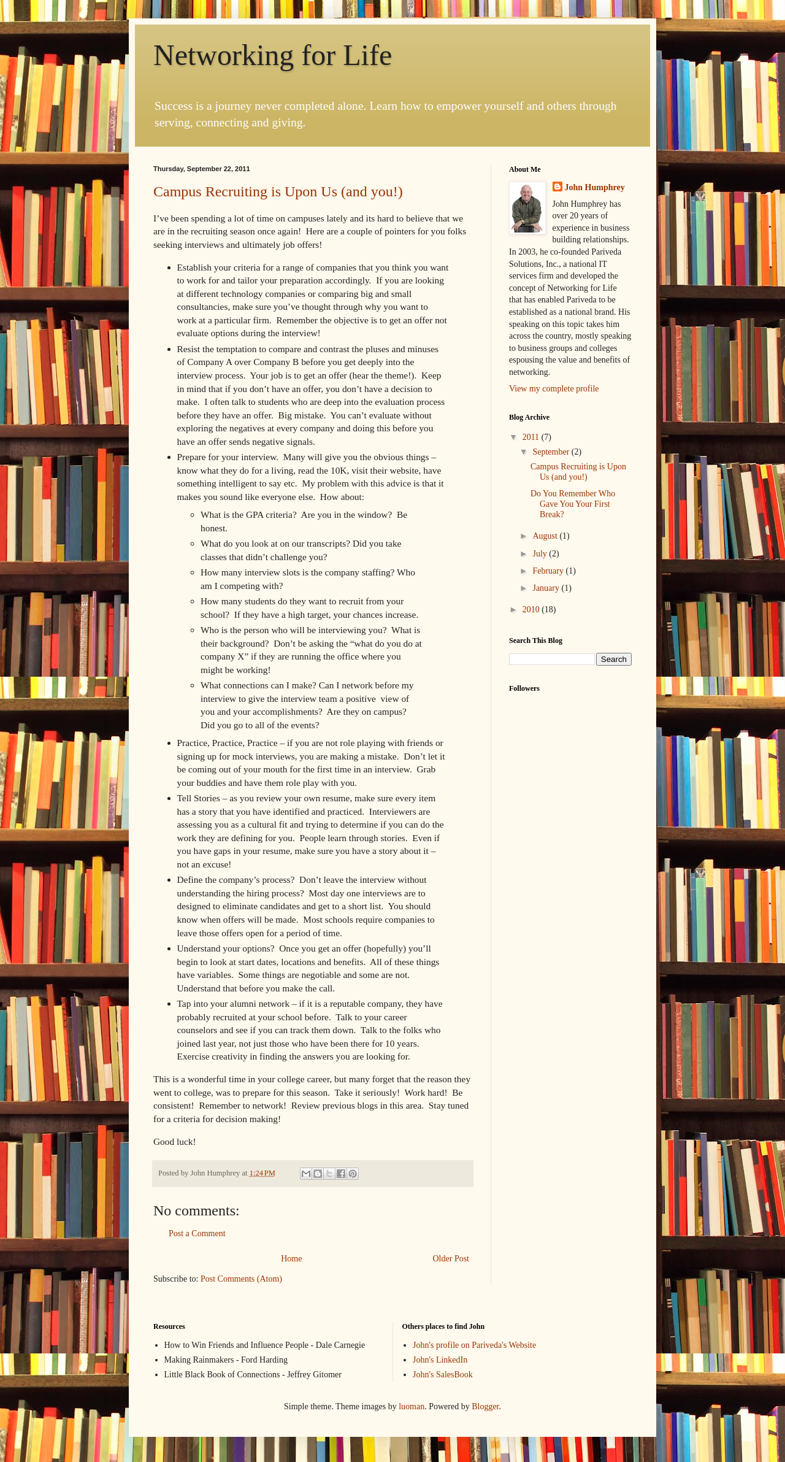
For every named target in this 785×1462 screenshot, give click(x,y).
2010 (532, 609)
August (545, 536)
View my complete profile (554, 388)
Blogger (485, 1406)
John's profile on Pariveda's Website (474, 1345)
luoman (411, 1406)
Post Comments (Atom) (241, 1278)
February (548, 570)
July (540, 553)
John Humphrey (595, 187)
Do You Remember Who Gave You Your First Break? (572, 504)
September (551, 451)
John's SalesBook (443, 1374)
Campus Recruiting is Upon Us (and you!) (278, 191)
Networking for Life (272, 55)
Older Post (451, 1258)
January (546, 588)
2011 (532, 437)
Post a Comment (197, 1233)
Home (291, 1258)
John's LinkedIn (440, 1359)
